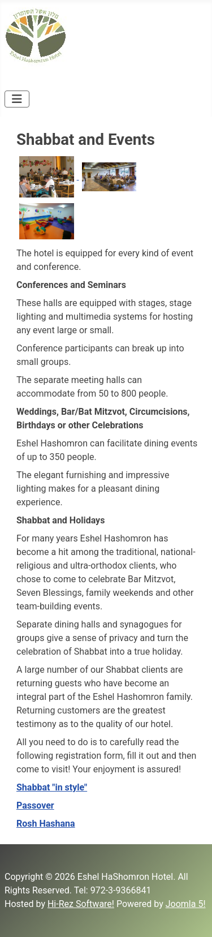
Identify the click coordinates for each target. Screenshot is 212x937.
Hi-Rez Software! (80, 904)
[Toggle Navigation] (17, 99)
